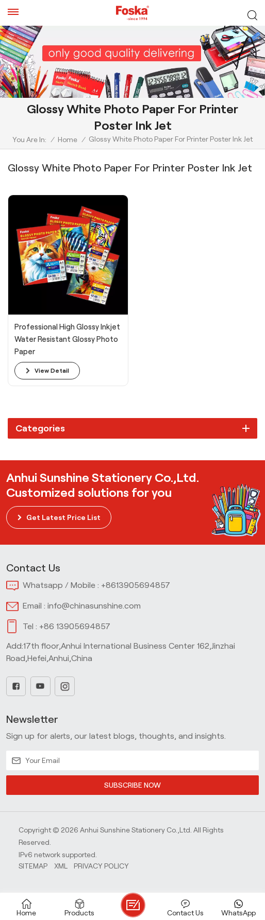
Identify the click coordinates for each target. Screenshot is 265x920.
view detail (52, 370)
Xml (61, 866)
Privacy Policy (101, 866)
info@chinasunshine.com (94, 605)
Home (67, 139)
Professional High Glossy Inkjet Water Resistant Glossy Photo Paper (67, 339)
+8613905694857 (135, 585)
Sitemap (33, 866)
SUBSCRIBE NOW (132, 785)
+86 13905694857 (74, 626)
